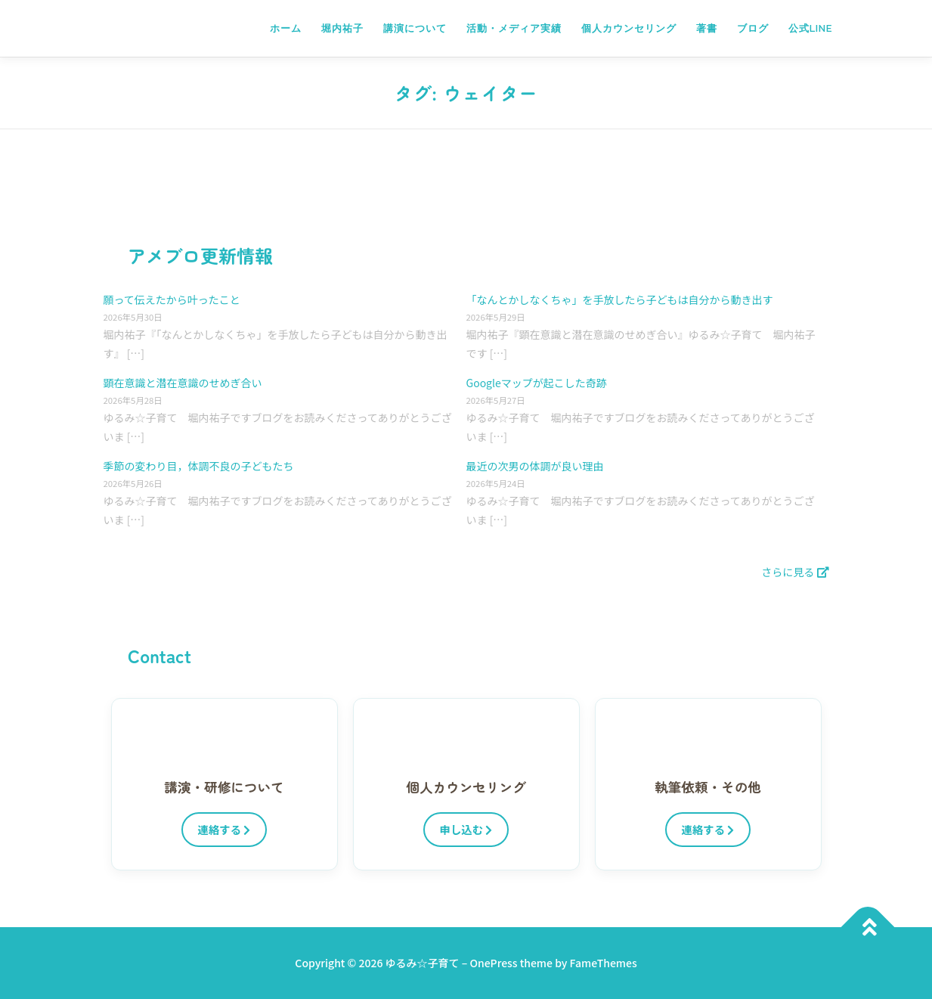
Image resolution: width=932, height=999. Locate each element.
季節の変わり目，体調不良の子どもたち (199, 465)
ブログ (753, 28)
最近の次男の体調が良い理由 (535, 465)
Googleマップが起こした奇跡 (536, 382)
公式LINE (810, 28)
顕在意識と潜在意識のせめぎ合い (183, 382)
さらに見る (794, 571)
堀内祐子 (342, 28)
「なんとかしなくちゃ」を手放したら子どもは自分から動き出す (619, 299)
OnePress (493, 962)
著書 (706, 28)
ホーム (286, 28)
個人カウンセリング (629, 28)
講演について (415, 28)
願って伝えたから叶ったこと (172, 299)
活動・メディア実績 (514, 28)
